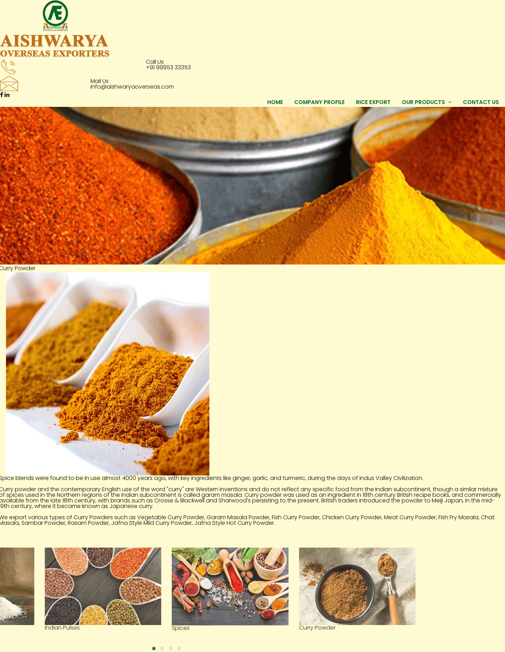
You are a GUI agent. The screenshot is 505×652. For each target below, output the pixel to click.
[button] (5, 648)
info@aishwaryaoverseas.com (132, 86)
